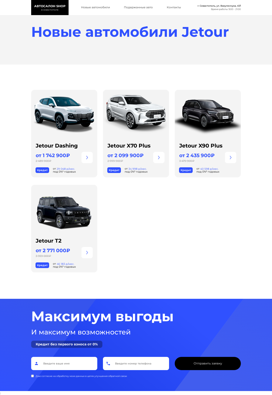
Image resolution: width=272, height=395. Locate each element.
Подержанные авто (138, 7)
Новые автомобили (95, 7)
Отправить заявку (208, 363)
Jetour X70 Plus (129, 145)
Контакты (174, 7)
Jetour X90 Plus (201, 145)
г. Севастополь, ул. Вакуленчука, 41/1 (219, 5)
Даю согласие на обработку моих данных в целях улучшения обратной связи (81, 376)
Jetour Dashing (57, 145)
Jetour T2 (49, 240)
